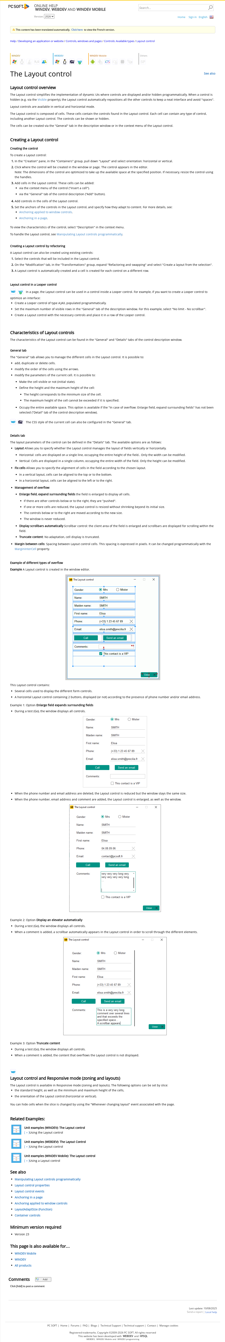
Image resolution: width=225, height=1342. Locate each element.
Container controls (27, 1215)
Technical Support (111, 1325)
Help (13, 41)
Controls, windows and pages (84, 41)
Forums (75, 1325)
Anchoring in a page (33, 218)
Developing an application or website (40, 41)
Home (181, 17)
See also (209, 73)
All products (23, 1265)
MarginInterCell (25, 549)
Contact (151, 1325)
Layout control (145, 41)
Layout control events (29, 1191)
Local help (211, 1312)
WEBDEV (90, 1339)
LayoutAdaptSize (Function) (33, 1209)
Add (41, 1279)
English (203, 17)
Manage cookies (168, 1325)
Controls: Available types (119, 41)
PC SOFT (52, 1325)
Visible (42, 100)
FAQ (85, 1325)
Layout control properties (32, 1185)
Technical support (134, 1325)
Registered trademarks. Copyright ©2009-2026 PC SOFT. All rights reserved (112, 1332)
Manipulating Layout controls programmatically (89, 234)
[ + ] (26, 1132)
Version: (39, 16)
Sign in (193, 17)
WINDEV (20, 1259)
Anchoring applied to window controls (45, 212)
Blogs (94, 1325)
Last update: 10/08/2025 (203, 1308)
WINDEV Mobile (25, 1253)
